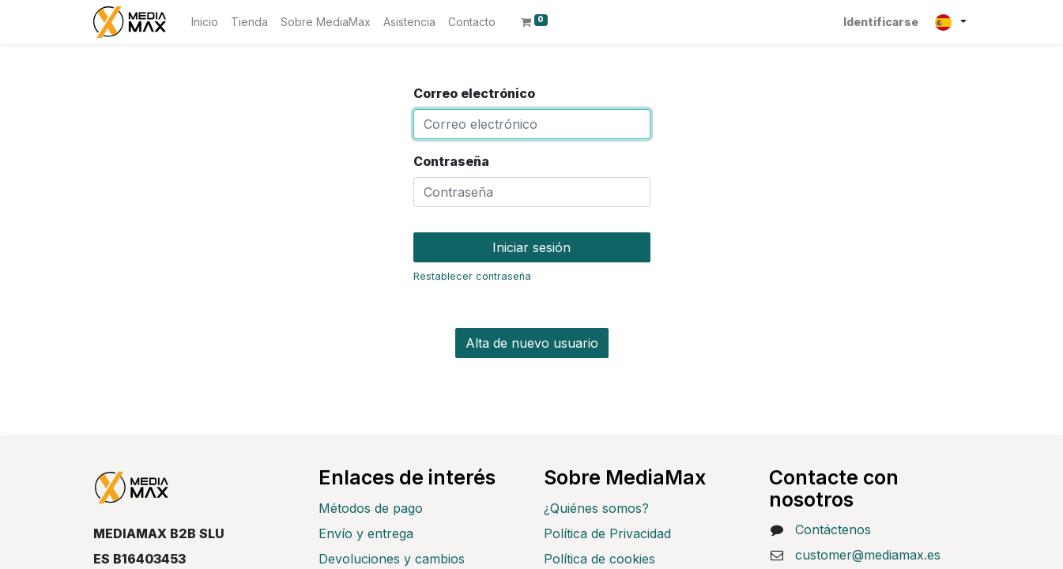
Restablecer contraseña (472, 276)
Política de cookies (599, 559)
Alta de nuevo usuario (532, 343)
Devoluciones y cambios (392, 559)
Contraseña (451, 161)
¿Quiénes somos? (596, 508)
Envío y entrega (366, 533)
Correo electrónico (474, 93)
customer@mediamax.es (867, 555)
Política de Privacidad (607, 533)
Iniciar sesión (531, 247)
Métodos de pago (371, 508)
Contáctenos (833, 529)
